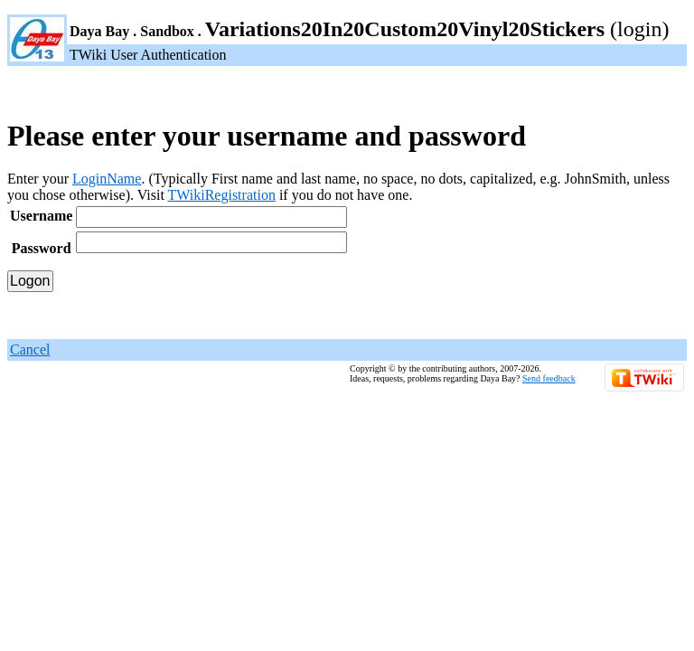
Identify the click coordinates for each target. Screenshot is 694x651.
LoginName (106, 178)
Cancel (30, 349)
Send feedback (549, 378)
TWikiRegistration (222, 195)
